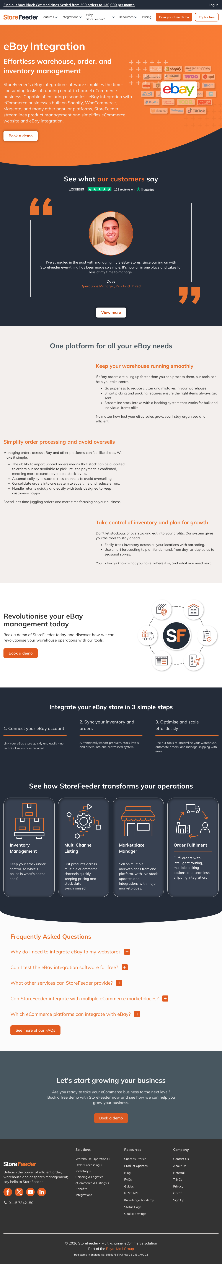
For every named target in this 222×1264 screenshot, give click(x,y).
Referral (178, 1173)
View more (111, 312)
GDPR (177, 1193)
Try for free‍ (207, 17)
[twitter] (19, 1192)
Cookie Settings (135, 1214)
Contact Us (181, 1159)
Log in (214, 5)
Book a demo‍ (21, 653)
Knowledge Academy (139, 1200)
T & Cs (177, 1179)
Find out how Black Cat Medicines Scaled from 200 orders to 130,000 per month (69, 5)
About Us (179, 1166)
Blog (127, 1173)
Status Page (132, 1207)
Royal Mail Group (120, 1248)
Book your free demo (174, 17)
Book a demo (21, 135)
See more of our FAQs (35, 1030)
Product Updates (136, 1166)
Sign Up (178, 1200)
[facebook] (7, 1192)
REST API (131, 1193)
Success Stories (135, 1159)
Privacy (178, 1186)
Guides (129, 1186)
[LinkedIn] (41, 1192)
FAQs (128, 1179)
